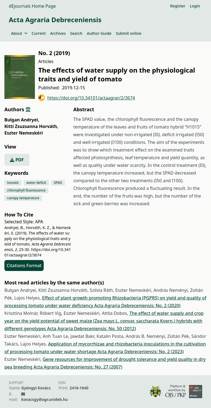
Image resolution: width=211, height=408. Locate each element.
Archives (57, 33)
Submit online (128, 33)
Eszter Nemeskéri (23, 133)
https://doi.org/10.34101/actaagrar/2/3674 (86, 97)
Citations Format (24, 266)
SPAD (58, 182)
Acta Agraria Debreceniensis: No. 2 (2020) (137, 306)
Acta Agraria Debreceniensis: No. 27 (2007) (78, 367)
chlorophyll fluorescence (26, 190)
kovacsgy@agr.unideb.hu (44, 399)
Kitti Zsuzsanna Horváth (31, 126)
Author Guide (99, 33)
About (19, 33)
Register (177, 5)
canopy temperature (23, 198)
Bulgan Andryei (21, 120)
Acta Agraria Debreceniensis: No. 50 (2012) (91, 329)
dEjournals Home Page (32, 6)
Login (195, 5)
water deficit (36, 182)
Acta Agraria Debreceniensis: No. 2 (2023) (140, 352)
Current (39, 33)
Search (76, 33)
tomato (13, 182)
